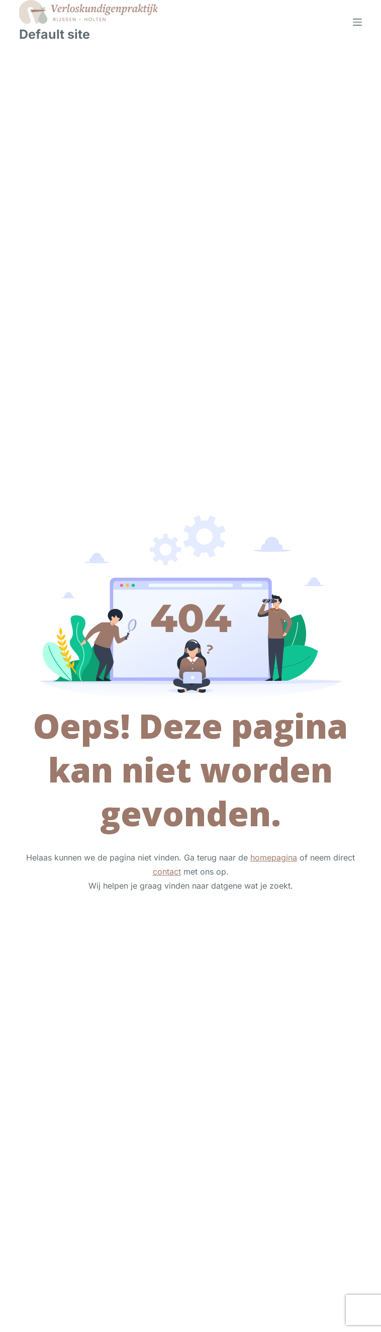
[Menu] (357, 22)
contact (167, 872)
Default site (54, 34)
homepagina (273, 857)
